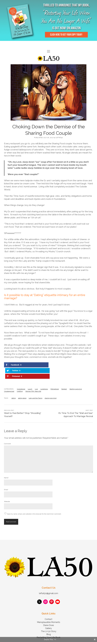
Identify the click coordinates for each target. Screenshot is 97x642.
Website (7, 490)
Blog (48, 623)
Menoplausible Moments (48, 611)
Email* (6, 478)
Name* (6, 466)
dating (13, 387)
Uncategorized (9, 380)
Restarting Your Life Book (48, 626)
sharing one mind (50, 387)
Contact (48, 608)
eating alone (22, 387)
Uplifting (20, 380)
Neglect (64, 378)
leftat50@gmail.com (48, 582)
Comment (7, 432)
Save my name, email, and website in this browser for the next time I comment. (34, 502)
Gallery (48, 617)
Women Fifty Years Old (33, 380)
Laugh (30, 378)
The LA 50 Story (48, 620)
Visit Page (48, 20)
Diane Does (48, 614)
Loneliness (44, 378)
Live (36, 378)
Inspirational (21, 378)
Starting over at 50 (75, 378)
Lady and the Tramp (35, 387)
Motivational (55, 378)
